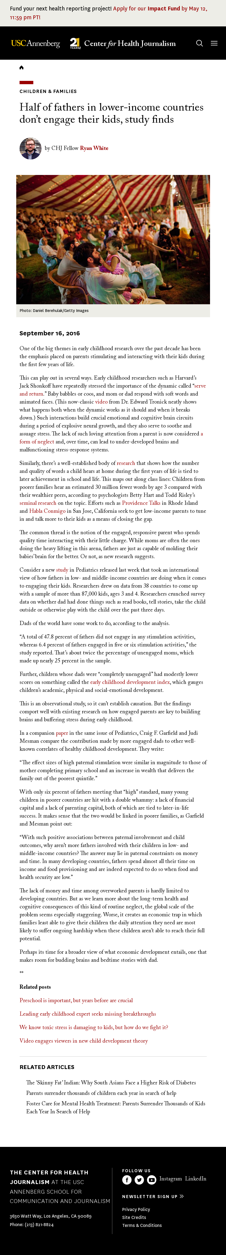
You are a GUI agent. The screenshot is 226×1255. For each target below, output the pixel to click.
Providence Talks (141, 503)
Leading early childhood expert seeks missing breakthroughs (88, 1014)
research (126, 463)
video (101, 402)
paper (62, 733)
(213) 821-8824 (39, 1224)
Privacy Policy (136, 1209)
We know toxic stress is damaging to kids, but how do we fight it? (94, 1028)
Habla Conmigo (47, 511)
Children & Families (48, 91)
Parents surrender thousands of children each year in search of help (101, 1093)
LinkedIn (195, 1179)
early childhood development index (130, 682)
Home (21, 67)
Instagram (170, 1179)
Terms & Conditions (142, 1225)
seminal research (38, 503)
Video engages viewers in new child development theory (84, 1041)
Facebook (127, 1180)
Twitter (139, 1180)
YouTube (151, 1180)
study (62, 570)
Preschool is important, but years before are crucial (76, 1001)
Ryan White (94, 148)
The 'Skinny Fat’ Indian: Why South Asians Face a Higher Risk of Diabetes (111, 1083)
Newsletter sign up (150, 1196)
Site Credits (134, 1217)
